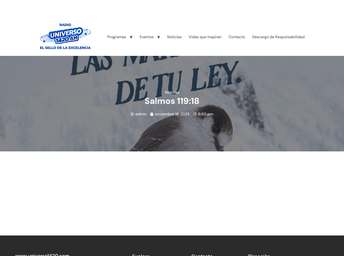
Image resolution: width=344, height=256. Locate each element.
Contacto (237, 36)
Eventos (147, 36)
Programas (116, 36)
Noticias (174, 36)
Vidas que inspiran (205, 36)
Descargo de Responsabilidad (278, 36)
